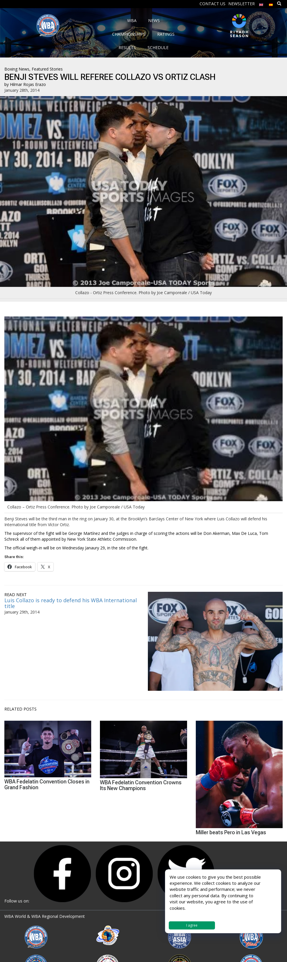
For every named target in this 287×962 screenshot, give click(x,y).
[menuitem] (261, 3)
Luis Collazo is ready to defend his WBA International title (70, 603)
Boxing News (16, 69)
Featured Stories (47, 69)
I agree (192, 925)
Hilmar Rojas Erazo (28, 84)
